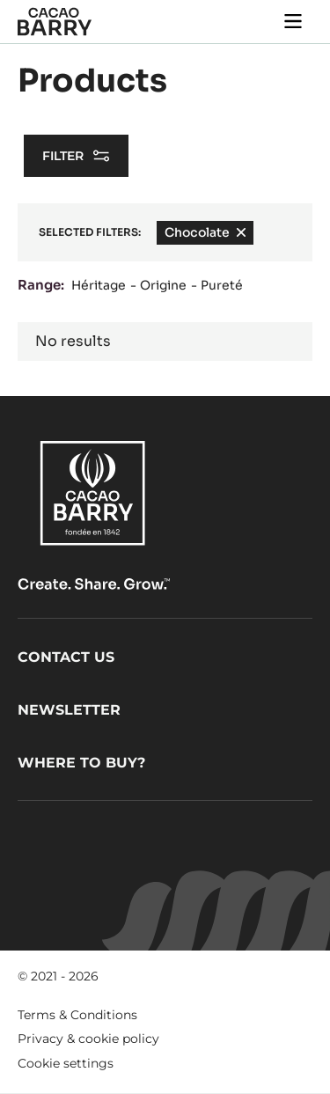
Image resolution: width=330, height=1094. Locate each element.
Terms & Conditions (77, 1015)
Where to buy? (81, 762)
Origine (163, 285)
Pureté (222, 285)
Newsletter (69, 709)
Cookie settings (66, 1063)
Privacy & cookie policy (88, 1038)
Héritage (98, 285)
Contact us (66, 657)
